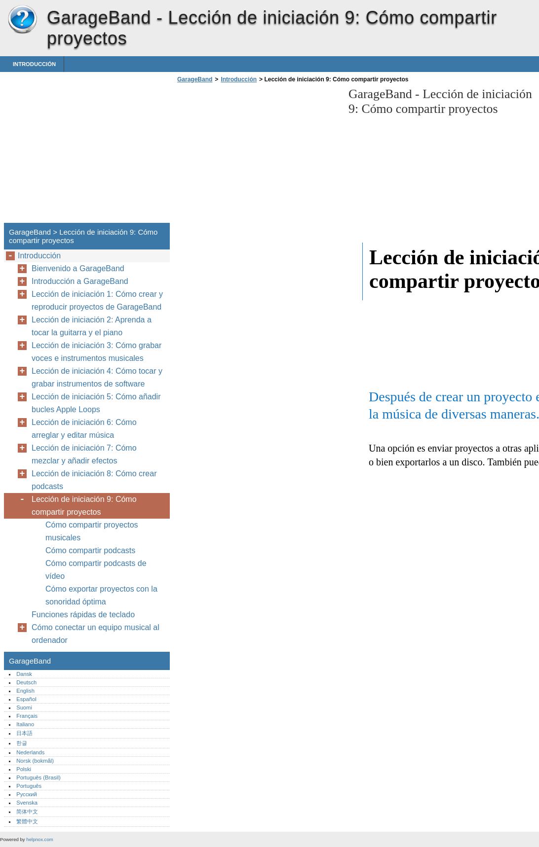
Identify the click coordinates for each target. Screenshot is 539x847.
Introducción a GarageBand (80, 281)
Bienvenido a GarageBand (78, 268)
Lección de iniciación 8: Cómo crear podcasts (94, 480)
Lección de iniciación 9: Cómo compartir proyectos (84, 505)
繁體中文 (27, 821)
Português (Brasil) (38, 777)
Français (27, 716)
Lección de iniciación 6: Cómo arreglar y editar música (84, 428)
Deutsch (26, 682)
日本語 (24, 733)
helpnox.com (39, 839)
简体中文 (27, 811)
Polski (23, 769)
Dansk (24, 674)
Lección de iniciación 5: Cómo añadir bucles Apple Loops (96, 403)
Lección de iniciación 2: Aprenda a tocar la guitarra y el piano (92, 326)
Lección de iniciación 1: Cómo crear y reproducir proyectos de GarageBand (97, 300)
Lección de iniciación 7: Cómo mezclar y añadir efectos (84, 454)
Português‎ (28, 786)
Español (26, 699)
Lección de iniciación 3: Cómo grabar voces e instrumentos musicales (96, 351)
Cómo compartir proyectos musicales (91, 531)
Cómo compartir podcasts (90, 550)
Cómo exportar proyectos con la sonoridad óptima (101, 595)
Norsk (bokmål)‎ (35, 761)
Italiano (25, 724)
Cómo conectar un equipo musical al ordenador (95, 633)
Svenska (27, 803)
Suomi (24, 707)
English (25, 691)
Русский (26, 794)
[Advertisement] (258, 156)
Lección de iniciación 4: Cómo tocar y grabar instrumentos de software (97, 377)
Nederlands (30, 752)
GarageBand (22, 20)
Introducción (34, 64)
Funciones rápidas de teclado (83, 614)
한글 (21, 743)
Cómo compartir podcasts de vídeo (96, 569)
